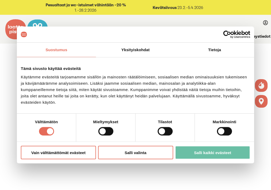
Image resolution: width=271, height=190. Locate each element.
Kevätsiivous (165, 7)
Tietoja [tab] (214, 50)
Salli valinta (136, 152)
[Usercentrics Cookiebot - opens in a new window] (227, 35)
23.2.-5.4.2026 (190, 7)
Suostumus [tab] (56, 50)
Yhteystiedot (258, 36)
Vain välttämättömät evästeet (58, 152)
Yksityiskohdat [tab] (135, 50)
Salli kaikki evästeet (212, 152)
